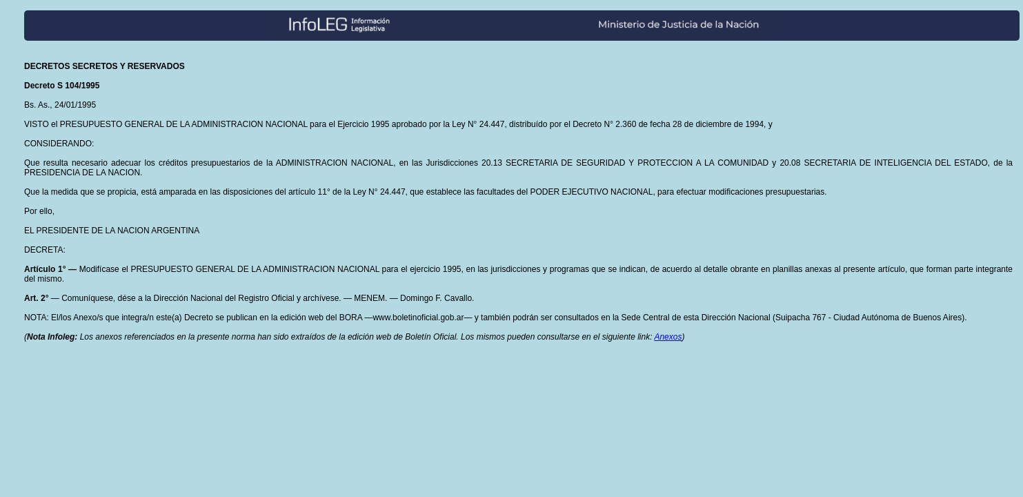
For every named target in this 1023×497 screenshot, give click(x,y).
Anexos (668, 337)
